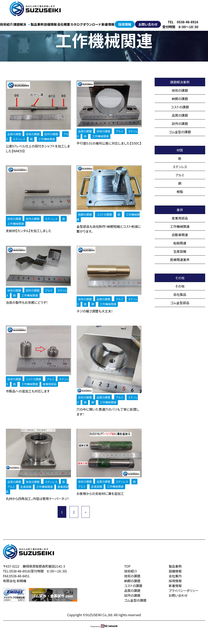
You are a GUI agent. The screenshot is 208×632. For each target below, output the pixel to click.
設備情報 (50, 24)
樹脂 (179, 191)
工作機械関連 (179, 226)
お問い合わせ (147, 24)
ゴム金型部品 (179, 302)
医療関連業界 (179, 259)
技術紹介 (6, 24)
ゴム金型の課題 (180, 131)
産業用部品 (180, 218)
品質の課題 (180, 115)
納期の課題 (180, 98)
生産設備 (179, 251)
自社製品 (179, 294)
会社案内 (175, 575)
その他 (180, 286)
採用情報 (124, 24)
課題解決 (21, 24)
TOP (127, 566)
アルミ (179, 175)
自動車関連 (180, 234)
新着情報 (107, 24)
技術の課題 (180, 90)
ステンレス (180, 166)
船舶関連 (179, 243)
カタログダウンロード (86, 24)
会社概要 (63, 24)
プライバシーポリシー (183, 590)
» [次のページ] (86, 511)
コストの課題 (180, 106)
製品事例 (37, 24)
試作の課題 (180, 123)
